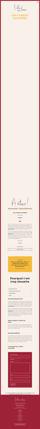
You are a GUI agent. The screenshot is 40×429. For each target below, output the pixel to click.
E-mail (11, 379)
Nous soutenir (20, 418)
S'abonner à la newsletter (20, 424)
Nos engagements (12, 293)
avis (20, 218)
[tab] (20, 289)
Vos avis (10, 295)
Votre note (12, 359)
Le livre (20, 412)
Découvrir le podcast (20, 405)
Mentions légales (20, 419)
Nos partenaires (20, 415)
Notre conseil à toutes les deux (14, 291)
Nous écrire (20, 417)
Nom (11, 374)
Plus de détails (20, 240)
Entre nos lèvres (20, 215)
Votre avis (12, 361)
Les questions (20, 416)
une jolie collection (11, 306)
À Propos (20, 410)
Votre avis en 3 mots (14, 354)
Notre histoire (20, 411)
